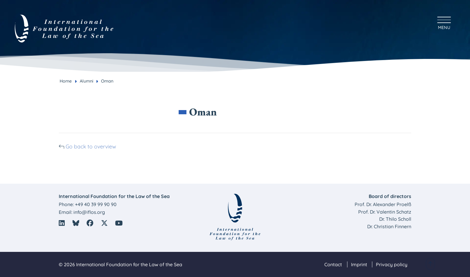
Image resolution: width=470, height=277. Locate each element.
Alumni (86, 81)
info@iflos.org (89, 212)
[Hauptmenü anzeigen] (444, 22)
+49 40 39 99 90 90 (96, 204)
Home (66, 81)
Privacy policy (391, 264)
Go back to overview (118, 145)
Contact (333, 264)
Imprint (359, 264)
